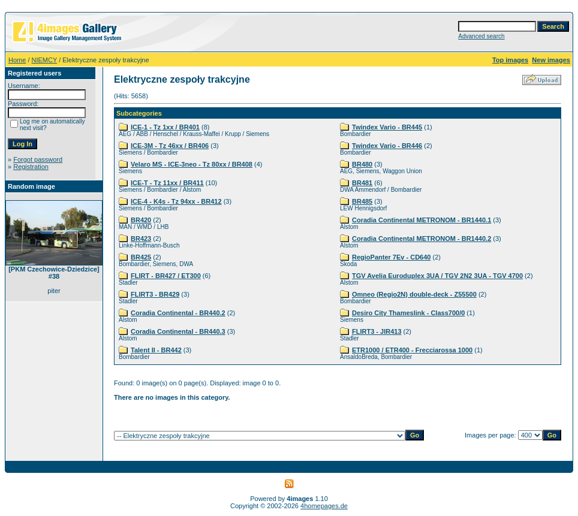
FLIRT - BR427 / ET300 (166, 275)
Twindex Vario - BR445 (387, 127)
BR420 (141, 220)
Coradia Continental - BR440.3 (178, 331)
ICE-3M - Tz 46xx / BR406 (170, 145)
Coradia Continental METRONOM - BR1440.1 (421, 220)
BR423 (141, 238)
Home (17, 60)
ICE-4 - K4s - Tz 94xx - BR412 (176, 201)
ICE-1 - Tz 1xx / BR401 (165, 127)
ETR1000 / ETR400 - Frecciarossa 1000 (412, 350)
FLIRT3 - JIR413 (377, 331)
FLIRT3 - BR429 (155, 294)
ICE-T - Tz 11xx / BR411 (167, 182)
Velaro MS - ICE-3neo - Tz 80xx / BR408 (191, 164)
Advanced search (481, 36)
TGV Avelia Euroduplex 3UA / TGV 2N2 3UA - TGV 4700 (437, 275)
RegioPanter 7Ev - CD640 (391, 257)
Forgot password (37, 159)
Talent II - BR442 (156, 350)
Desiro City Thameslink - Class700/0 (408, 312)
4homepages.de (324, 505)
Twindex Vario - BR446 (387, 145)
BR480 (362, 164)
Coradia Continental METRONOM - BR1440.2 (421, 238)
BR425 (141, 257)
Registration (31, 166)
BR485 (362, 201)
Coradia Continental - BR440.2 (178, 312)
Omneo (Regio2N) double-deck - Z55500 (414, 294)
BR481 (362, 182)
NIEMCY (45, 60)
